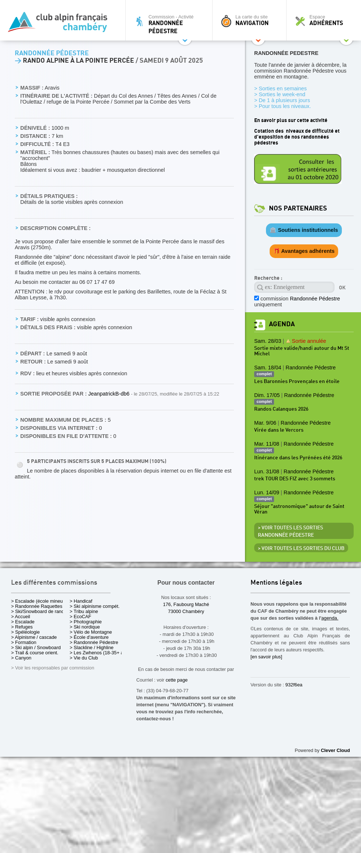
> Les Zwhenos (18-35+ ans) (100, 652)
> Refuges (22, 627)
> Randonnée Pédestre (94, 642)
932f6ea (293, 684)
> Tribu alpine (84, 611)
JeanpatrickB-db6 (109, 394)
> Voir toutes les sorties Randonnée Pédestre (290, 531)
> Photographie (86, 621)
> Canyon (21, 658)
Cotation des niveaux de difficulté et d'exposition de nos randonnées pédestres (297, 137)
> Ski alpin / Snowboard (36, 647)
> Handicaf (81, 601)
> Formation (23, 642)
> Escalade (23, 621)
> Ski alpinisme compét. (95, 606)
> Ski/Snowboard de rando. (39, 611)
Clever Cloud (335, 750)
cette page (177, 680)
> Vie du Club (84, 658)
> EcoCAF (80, 616)
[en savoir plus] (266, 656)
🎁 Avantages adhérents (304, 251)
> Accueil (20, 616)
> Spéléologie (25, 632)
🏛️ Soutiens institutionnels (304, 230)
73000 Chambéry (186, 611)
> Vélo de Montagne (91, 632)
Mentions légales (276, 583)
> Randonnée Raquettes (36, 606)
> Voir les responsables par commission (52, 668)
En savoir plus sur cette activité (290, 120)
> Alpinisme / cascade (34, 637)
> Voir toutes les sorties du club (301, 548)
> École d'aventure (89, 637)
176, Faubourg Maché (186, 604)
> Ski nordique (85, 627)
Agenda (282, 324)
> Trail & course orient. (34, 652)
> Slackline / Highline (91, 647)
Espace (325, 20)
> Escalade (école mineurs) (39, 601)
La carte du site (251, 20)
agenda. (329, 618)
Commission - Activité (170, 24)
